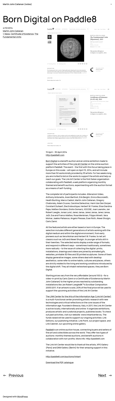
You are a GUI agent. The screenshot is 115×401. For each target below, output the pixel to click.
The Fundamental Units (20, 35)
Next (102, 375)
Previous (16, 375)
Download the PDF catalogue (60, 362)
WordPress (22, 396)
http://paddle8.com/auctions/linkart (63, 356)
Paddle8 (50, 329)
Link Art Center (80, 164)
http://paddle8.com (55, 155)
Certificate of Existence (22, 33)
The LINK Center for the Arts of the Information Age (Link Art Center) (78, 296)
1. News (6, 33)
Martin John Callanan (13, 30)
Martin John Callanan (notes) (17, 4)
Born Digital (51, 161)
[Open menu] (111, 4)
